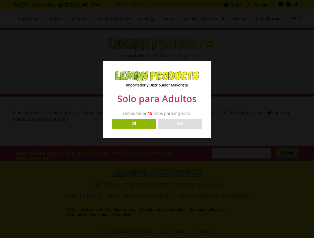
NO (180, 124)
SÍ (134, 124)
